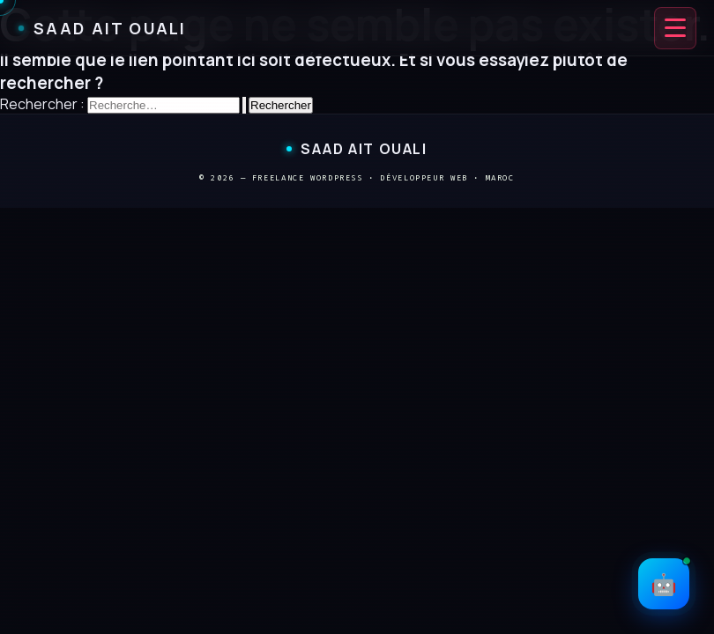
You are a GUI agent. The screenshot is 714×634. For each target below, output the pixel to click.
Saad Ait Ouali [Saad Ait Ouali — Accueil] (102, 28)
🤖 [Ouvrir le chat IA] (670, 578)
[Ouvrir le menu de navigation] (675, 28)
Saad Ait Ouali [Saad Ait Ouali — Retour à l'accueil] (356, 148)
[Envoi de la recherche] (244, 105)
